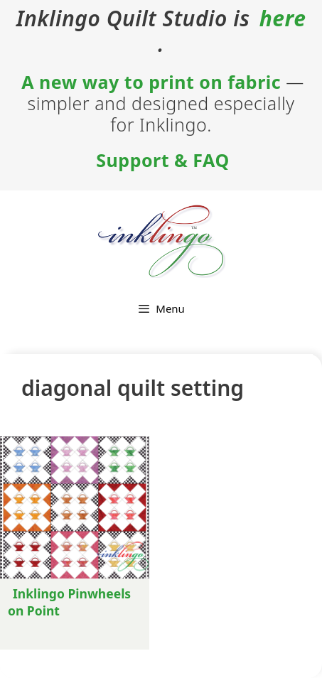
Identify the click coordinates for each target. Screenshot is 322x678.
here (282, 18)
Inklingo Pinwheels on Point (69, 602)
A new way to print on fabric (151, 81)
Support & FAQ (162, 160)
